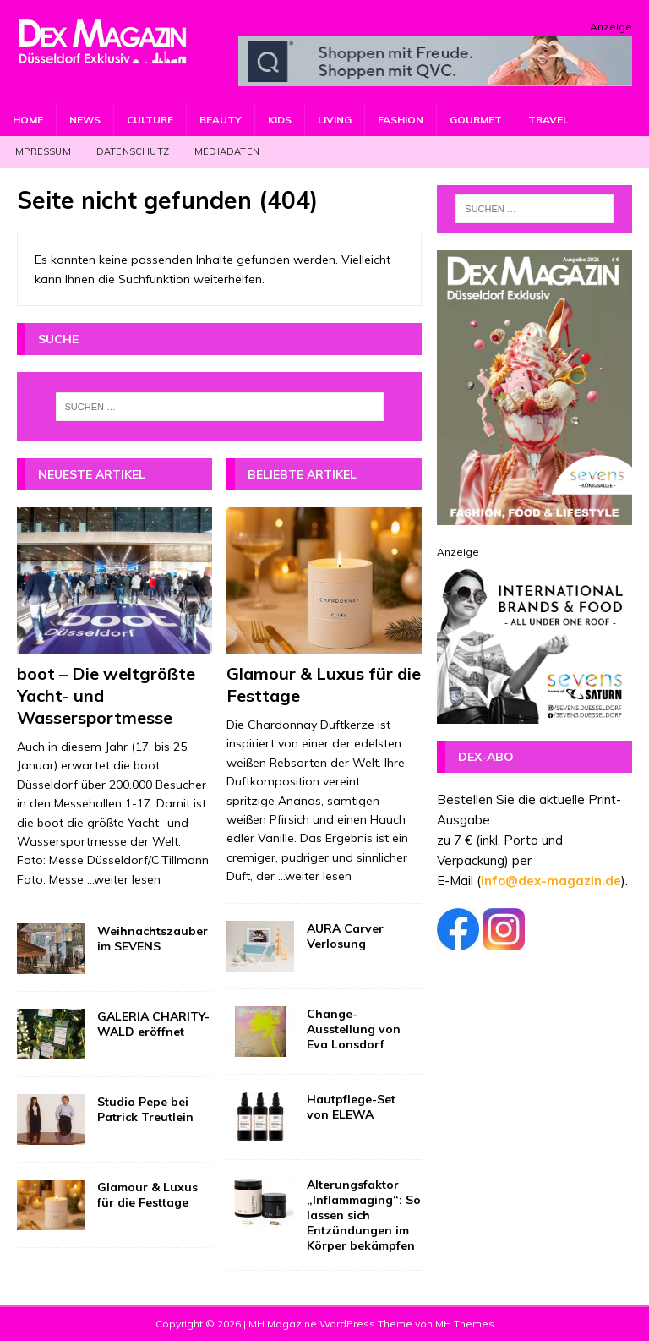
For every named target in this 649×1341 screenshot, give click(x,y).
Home (28, 119)
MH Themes (464, 1323)
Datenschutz (132, 151)
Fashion (400, 119)
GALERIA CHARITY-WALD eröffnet (153, 1024)
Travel (548, 119)
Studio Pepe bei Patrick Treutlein (145, 1109)
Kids (280, 119)
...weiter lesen (124, 879)
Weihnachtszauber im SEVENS (152, 938)
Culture (150, 119)
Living (335, 119)
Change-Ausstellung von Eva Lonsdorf (354, 1029)
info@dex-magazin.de (551, 881)
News (85, 119)
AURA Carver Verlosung (345, 936)
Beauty (220, 119)
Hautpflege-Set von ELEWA (351, 1107)
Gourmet (476, 119)
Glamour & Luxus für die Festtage (147, 1195)
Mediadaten (226, 151)
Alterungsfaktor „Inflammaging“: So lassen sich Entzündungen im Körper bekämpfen (364, 1215)
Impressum (42, 151)
